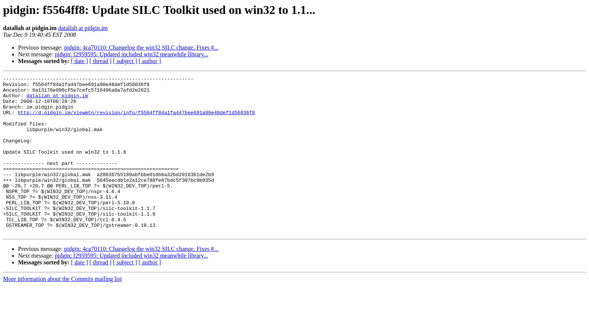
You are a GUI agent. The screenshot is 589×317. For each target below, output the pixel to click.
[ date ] (79, 61)
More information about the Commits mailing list (62, 310)
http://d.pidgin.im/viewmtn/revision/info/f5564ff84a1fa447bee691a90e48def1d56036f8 (136, 120)
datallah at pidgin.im (83, 28)
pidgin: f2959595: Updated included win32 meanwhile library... (131, 54)
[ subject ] (125, 61)
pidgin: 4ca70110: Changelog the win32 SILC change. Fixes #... (141, 47)
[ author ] (150, 61)
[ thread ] (100, 61)
